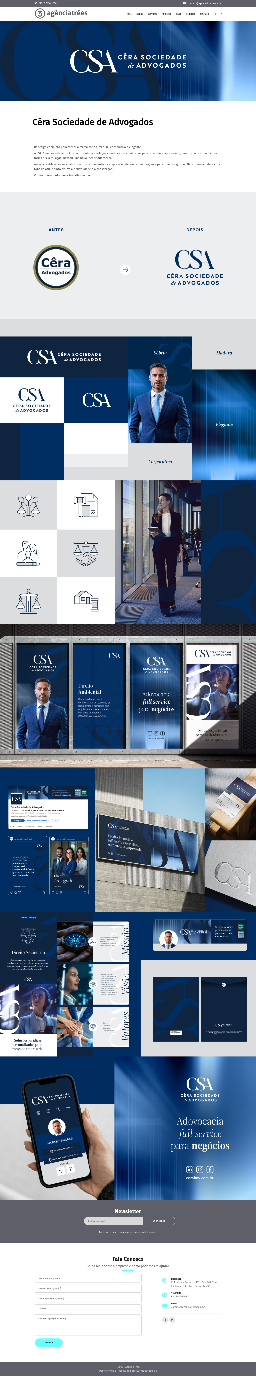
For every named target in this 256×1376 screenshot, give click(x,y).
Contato (204, 14)
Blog (178, 14)
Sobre (139, 14)
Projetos (166, 14)
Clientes (190, 14)
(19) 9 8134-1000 (47, 3)
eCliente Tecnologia (146, 1370)
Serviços (152, 14)
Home (129, 14)
